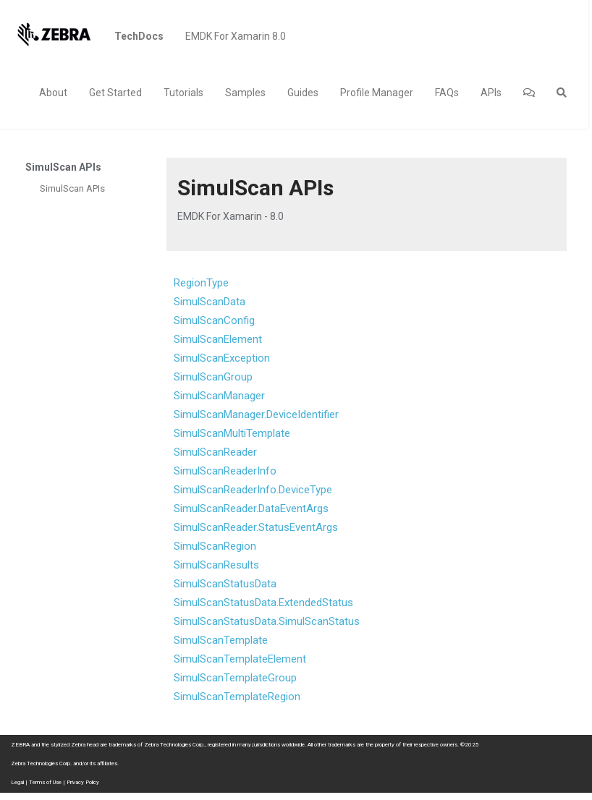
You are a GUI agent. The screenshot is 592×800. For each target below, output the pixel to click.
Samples (245, 92)
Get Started (115, 92)
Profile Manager (376, 92)
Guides (302, 92)
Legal (17, 782)
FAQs (447, 92)
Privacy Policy (83, 782)
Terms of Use (45, 782)
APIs (491, 92)
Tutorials (183, 92)
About (53, 92)
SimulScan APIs (72, 188)
